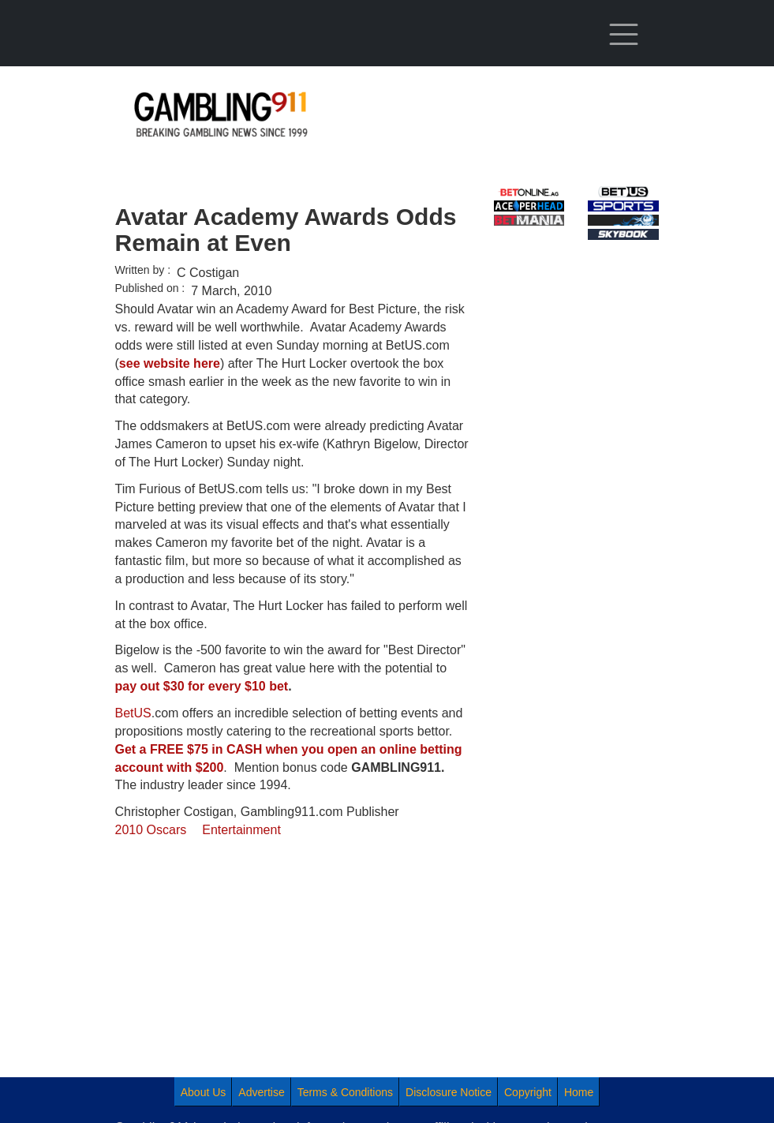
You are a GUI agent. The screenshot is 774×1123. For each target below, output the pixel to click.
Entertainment (241, 830)
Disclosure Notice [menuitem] (449, 1092)
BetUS (133, 713)
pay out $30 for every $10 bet (202, 686)
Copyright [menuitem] (528, 1092)
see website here (169, 363)
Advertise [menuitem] (261, 1092)
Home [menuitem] (578, 1092)
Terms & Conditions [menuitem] (345, 1092)
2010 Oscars (151, 830)
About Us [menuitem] (203, 1092)
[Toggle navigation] (623, 34)
